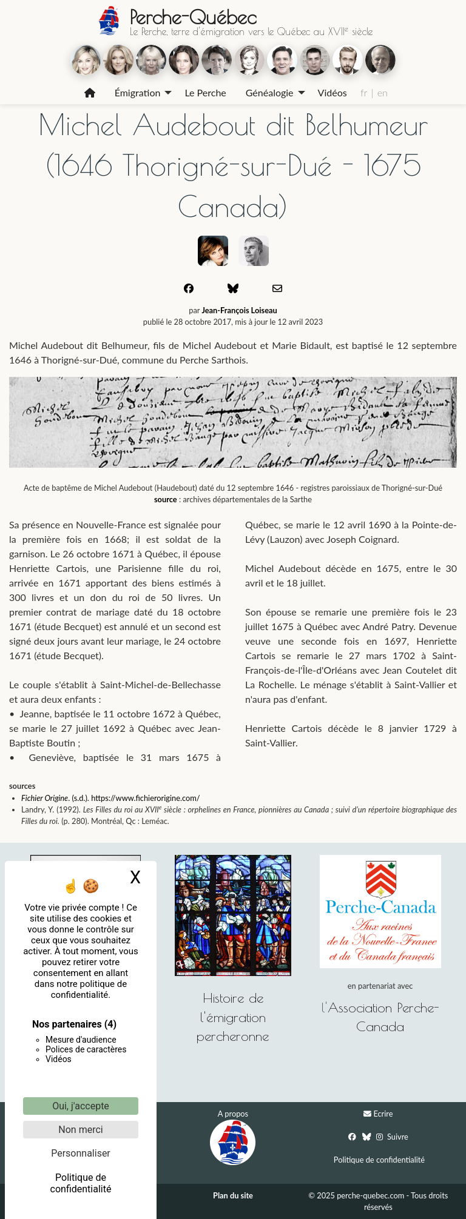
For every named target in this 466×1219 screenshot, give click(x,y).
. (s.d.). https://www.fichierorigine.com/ (134, 798)
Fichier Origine (44, 798)
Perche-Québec (193, 16)
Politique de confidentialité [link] (81, 1183)
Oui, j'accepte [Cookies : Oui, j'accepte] (80, 1106)
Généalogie (270, 92)
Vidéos (332, 92)
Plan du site (233, 1195)
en (382, 92)
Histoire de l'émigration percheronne (233, 1016)
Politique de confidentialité (379, 1159)
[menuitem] (90, 92)
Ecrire (383, 1113)
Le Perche (205, 92)
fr (363, 92)
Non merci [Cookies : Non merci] (80, 1129)
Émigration (138, 92)
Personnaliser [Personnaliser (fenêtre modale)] (80, 1153)
